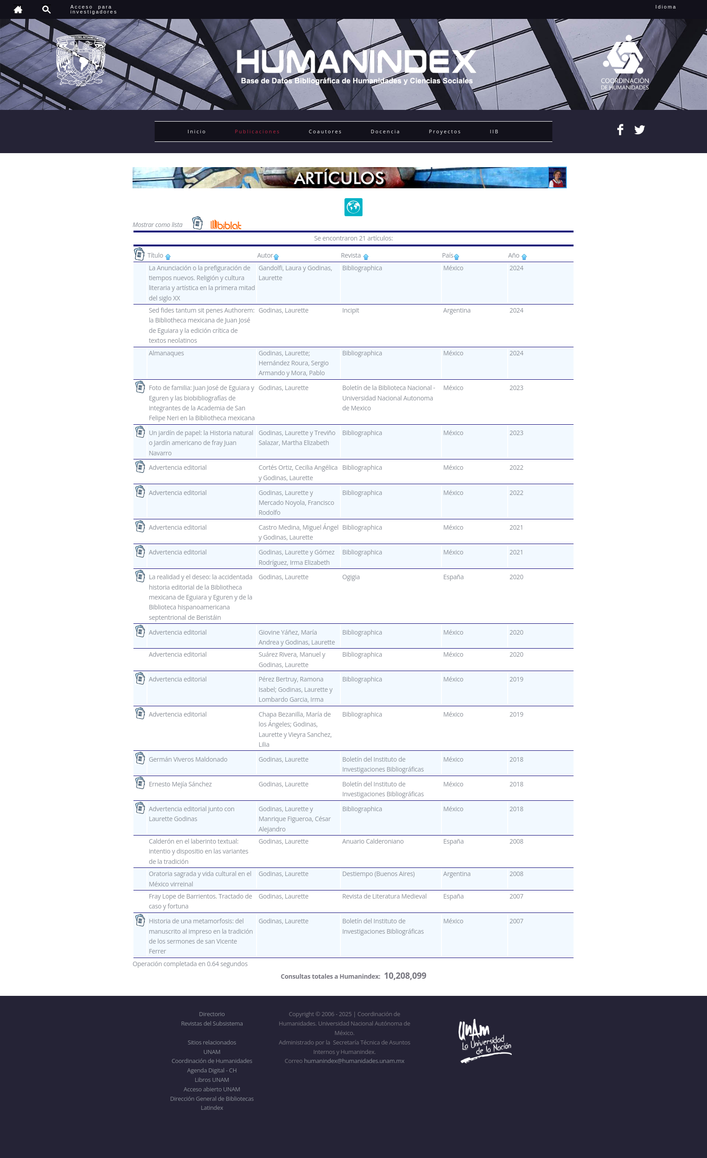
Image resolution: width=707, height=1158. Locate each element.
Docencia (385, 131)
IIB (494, 131)
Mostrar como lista (158, 224)
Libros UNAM (212, 1080)
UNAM (211, 1052)
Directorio (212, 1014)
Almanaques (166, 353)
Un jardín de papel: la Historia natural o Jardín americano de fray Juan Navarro (201, 442)
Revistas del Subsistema (212, 1023)
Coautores (325, 131)
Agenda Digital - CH (212, 1070)
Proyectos (445, 131)
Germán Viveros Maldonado (188, 759)
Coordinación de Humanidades (212, 1061)
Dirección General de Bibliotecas (211, 1098)
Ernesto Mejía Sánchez (180, 784)
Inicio (197, 131)
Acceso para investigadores (94, 9)
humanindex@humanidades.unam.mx (354, 1061)
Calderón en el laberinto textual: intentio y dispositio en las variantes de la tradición (198, 851)
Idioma (677, 6)
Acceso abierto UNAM (212, 1089)
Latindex (212, 1108)
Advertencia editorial (178, 467)
